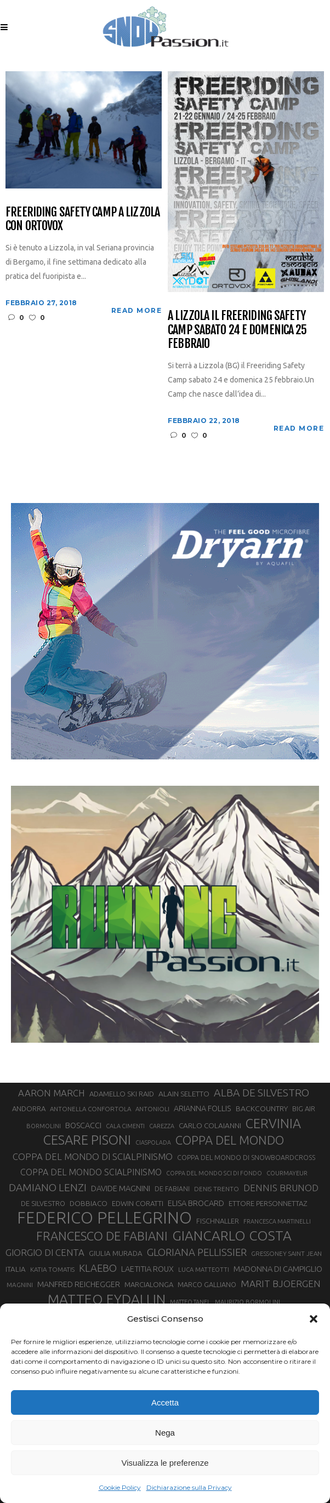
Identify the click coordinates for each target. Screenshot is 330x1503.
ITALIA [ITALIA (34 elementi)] (15, 1269)
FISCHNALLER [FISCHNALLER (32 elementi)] (217, 1221)
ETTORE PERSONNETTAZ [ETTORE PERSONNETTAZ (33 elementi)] (268, 1203)
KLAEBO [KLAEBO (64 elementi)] (98, 1267)
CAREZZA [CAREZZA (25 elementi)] (161, 1126)
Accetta (165, 1402)
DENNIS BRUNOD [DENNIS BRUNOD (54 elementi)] (280, 1187)
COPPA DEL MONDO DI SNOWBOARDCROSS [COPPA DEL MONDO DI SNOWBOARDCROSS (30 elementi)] (246, 1157)
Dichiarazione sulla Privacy (189, 1487)
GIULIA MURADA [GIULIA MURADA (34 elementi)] (116, 1253)
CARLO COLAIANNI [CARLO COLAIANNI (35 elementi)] (210, 1125)
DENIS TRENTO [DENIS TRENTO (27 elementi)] (216, 1188)
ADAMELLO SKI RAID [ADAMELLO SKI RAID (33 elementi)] (121, 1094)
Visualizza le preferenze (165, 1462)
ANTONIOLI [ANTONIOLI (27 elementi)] (152, 1108)
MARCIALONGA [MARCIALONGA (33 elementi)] (148, 1284)
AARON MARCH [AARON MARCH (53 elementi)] (51, 1093)
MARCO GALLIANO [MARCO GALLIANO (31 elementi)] (207, 1284)
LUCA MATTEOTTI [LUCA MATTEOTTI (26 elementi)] (203, 1269)
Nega (165, 1432)
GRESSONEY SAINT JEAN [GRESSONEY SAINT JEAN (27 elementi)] (286, 1253)
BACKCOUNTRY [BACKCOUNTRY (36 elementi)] (262, 1108)
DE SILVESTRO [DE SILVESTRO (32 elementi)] (43, 1203)
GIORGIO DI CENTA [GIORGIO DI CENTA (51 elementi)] (44, 1252)
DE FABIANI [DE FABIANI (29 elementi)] (172, 1188)
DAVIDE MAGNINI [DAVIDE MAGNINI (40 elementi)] (120, 1188)
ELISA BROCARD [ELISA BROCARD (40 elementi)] (196, 1203)
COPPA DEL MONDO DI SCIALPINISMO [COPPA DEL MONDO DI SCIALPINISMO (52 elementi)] (93, 1156)
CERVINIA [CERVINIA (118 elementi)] (273, 1123)
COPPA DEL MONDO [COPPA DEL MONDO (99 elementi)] (229, 1140)
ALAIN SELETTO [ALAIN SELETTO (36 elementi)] (183, 1093)
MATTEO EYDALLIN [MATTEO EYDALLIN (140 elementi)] (107, 1299)
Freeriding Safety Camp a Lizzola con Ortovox (82, 219)
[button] (313, 1318)
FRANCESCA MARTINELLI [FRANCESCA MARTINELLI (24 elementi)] (277, 1221)
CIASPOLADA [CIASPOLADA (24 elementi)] (153, 1142)
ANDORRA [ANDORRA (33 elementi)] (28, 1108)
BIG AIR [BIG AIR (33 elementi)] (303, 1108)
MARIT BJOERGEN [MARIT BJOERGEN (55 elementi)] (281, 1283)
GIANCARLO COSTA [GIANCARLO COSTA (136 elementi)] (232, 1235)
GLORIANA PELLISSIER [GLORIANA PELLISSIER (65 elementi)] (197, 1252)
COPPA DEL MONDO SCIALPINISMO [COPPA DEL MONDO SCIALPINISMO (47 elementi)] (91, 1172)
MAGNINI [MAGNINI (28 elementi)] (20, 1284)
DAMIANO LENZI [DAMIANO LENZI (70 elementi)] (48, 1187)
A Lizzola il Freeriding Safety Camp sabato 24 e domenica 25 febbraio (237, 329)
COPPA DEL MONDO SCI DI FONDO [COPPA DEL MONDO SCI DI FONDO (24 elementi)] (214, 1173)
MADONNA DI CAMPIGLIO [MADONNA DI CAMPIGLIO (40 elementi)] (278, 1268)
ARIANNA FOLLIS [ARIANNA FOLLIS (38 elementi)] (202, 1108)
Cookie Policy (120, 1487)
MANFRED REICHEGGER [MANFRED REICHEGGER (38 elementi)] (78, 1284)
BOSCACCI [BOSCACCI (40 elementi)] (83, 1125)
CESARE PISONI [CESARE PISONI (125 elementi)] (87, 1140)
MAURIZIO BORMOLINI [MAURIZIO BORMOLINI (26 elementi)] (247, 1302)
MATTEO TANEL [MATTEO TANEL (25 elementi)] (190, 1302)
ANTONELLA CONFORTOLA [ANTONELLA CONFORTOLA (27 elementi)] (90, 1108)
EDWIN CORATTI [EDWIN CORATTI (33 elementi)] (137, 1203)
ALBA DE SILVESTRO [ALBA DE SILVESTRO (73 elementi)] (261, 1093)
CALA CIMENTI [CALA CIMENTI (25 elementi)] (125, 1126)
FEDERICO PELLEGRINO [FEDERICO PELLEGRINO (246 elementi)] (104, 1218)
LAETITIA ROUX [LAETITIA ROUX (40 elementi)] (147, 1268)
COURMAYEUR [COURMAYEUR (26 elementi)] (287, 1173)
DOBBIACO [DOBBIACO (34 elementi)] (88, 1203)
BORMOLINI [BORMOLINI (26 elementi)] (43, 1126)
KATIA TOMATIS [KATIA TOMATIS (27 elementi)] (52, 1269)
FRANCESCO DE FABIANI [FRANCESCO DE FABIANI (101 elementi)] (102, 1236)
